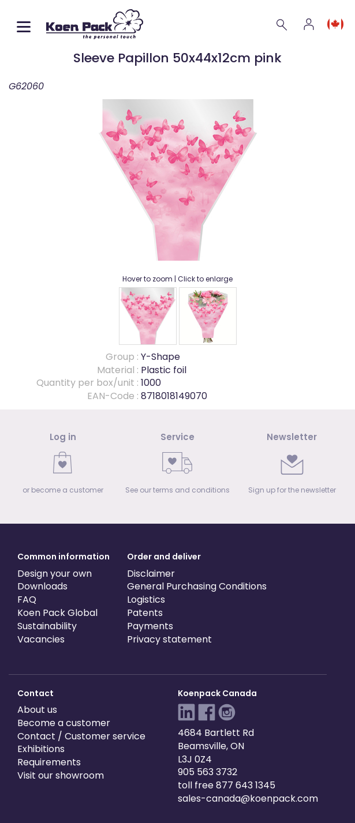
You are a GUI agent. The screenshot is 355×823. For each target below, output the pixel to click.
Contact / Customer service (81, 736)
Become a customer (63, 723)
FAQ (26, 599)
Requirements (49, 762)
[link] (63, 466)
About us (37, 709)
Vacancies (41, 639)
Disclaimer (151, 573)
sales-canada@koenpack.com (248, 798)
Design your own (54, 573)
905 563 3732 (207, 772)
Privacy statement (169, 639)
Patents (145, 612)
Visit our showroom (60, 775)
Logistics (146, 599)
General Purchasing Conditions (197, 586)
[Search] (282, 24)
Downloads (42, 586)
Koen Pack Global (57, 612)
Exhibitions (41, 749)
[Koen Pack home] (94, 24)
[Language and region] (335, 24)
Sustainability (47, 626)
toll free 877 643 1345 (226, 785)
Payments (150, 626)
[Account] (309, 24)
